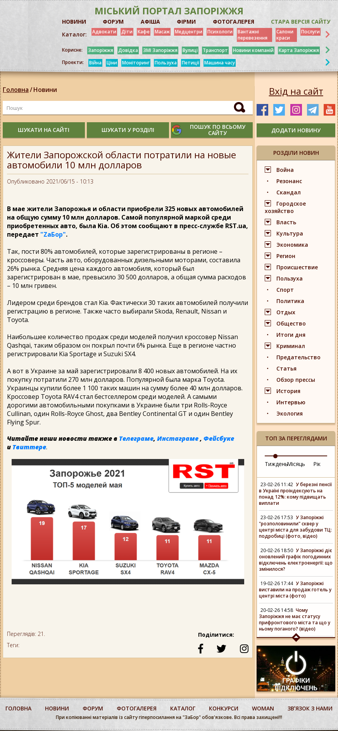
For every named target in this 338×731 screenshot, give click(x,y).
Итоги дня (290, 334)
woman (263, 708)
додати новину (296, 130)
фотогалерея (137, 708)
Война (285, 169)
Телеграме (136, 438)
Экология (289, 413)
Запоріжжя (100, 50)
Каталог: (74, 34)
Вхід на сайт (296, 91)
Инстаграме (177, 438)
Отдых (285, 312)
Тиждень (276, 464)
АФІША (150, 21)
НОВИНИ (74, 21)
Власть (286, 222)
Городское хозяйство (285, 207)
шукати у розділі (128, 129)
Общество (291, 323)
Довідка (128, 50)
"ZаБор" (53, 234)
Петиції (190, 62)
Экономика (292, 244)
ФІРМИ (186, 21)
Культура (289, 233)
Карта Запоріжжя (299, 50)
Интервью (290, 402)
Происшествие (297, 267)
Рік (317, 464)
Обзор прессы (295, 379)
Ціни (112, 62)
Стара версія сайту (300, 21)
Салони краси (284, 34)
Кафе (144, 31)
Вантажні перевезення (252, 34)
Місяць (296, 464)
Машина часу (219, 62)
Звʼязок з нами (310, 708)
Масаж (162, 31)
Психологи (220, 31)
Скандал (288, 192)
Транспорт (215, 50)
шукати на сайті (43, 129)
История (288, 391)
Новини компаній (253, 50)
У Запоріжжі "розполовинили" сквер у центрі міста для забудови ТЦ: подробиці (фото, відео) (295, 526)
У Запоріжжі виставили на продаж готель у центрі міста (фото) (295, 589)
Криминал (290, 346)
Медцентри (188, 31)
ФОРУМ (113, 21)
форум (93, 708)
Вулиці (190, 50)
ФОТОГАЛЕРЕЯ (233, 21)
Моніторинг (136, 62)
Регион (285, 256)
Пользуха (166, 62)
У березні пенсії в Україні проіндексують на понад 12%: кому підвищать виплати (295, 493)
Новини (45, 89)
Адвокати (104, 31)
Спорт (285, 289)
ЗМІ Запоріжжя (160, 50)
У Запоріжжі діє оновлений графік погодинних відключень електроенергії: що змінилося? (296, 559)
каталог (182, 708)
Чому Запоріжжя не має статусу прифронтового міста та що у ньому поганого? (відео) (294, 619)
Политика (290, 301)
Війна (95, 62)
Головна (16, 89)
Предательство (298, 357)
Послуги (310, 31)
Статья (286, 368)
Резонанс (289, 181)
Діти (127, 31)
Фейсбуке (218, 438)
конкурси (223, 708)
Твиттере (29, 447)
